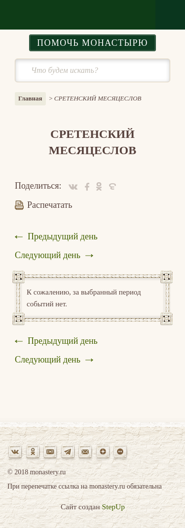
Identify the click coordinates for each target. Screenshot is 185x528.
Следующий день (47, 255)
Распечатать (43, 205)
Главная (30, 98)
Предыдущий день (63, 236)
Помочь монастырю (92, 43)
